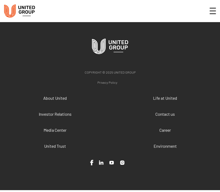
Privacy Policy (107, 82)
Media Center (55, 130)
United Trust (55, 146)
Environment (165, 146)
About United (55, 98)
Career (165, 130)
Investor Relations (55, 114)
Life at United (165, 98)
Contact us (165, 114)
